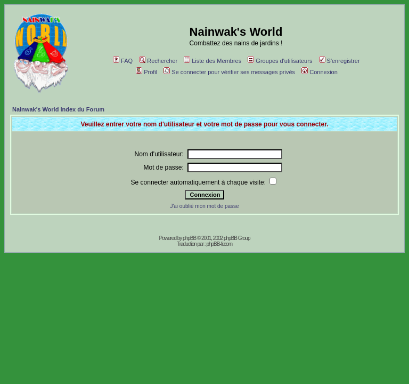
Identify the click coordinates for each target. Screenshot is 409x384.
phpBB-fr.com (219, 244)
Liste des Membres (212, 61)
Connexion (319, 72)
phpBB (189, 238)
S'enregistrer (339, 61)
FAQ (123, 61)
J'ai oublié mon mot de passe (204, 206)
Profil (146, 72)
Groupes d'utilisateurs (280, 61)
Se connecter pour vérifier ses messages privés (229, 72)
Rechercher (158, 61)
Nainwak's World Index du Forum (58, 109)
